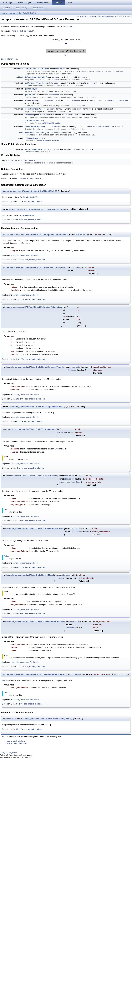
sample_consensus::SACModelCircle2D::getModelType (37, 407)
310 (17, 359)
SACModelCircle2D (26, 13)
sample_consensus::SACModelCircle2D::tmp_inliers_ (47, 719)
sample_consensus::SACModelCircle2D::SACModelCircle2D (30, 191)
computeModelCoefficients (37, 69)
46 (16, 178)
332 (17, 299)
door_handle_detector (9, 752)
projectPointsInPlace (34, 109)
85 (17, 729)
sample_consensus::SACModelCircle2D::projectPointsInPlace (35, 528)
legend (66, 55)
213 (17, 260)
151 (17, 399)
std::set (55, 77)
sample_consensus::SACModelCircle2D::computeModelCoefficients (38, 234)
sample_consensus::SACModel (25, 255)
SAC (57, 449)
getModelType (31, 89)
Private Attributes (125, 16)
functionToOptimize (33, 149)
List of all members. (9, 59)
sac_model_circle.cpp (35, 260)
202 (17, 567)
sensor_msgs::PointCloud (117, 101)
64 (17, 704)
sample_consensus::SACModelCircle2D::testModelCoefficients (35, 674)
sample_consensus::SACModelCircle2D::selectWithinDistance (35, 621)
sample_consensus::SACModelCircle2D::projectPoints (32, 476)
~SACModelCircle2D (34, 138)
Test (26, 135)
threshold (82, 77)
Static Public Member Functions (107, 16)
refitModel (29, 115)
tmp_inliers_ (30, 160)
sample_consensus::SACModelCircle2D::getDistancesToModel (35, 367)
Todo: (6, 509)
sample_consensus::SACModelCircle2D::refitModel (30, 575)
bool (21, 69)
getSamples (30, 95)
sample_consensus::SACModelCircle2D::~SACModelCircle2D (37, 209)
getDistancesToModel (34, 83)
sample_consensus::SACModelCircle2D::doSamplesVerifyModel (36, 267)
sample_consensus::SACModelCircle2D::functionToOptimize (33, 307)
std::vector (59, 69)
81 (17, 421)
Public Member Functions (86, 16)
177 (17, 521)
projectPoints (31, 101)
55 (17, 220)
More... (72, 27)
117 (17, 666)
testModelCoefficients (34, 132)
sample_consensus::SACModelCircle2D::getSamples (31, 429)
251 (17, 614)
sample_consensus (8, 13)
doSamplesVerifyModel (35, 77)
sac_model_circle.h (23, 31)
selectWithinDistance (34, 126)
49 (17, 468)
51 (17, 201)
